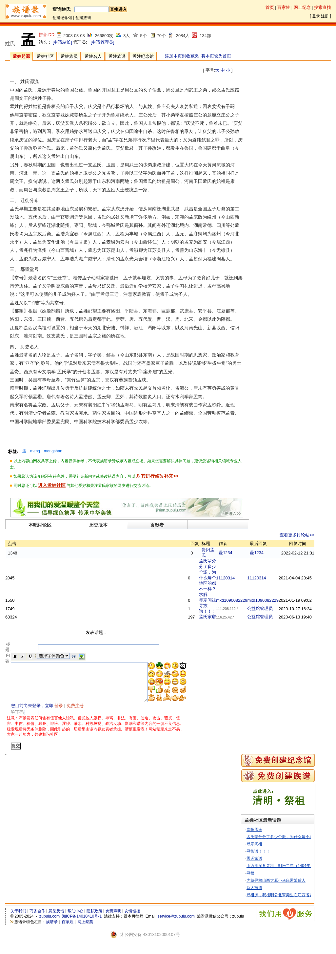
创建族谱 (83, 17)
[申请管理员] (102, 42)
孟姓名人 (93, 56)
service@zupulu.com (176, 924)
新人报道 (267, 896)
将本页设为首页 (216, 56)
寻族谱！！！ (271, 859)
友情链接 (132, 919)
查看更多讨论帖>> (313, 534)
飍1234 (241, 552)
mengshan (53, 451)
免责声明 (113, 919)
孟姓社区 (45, 56)
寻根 (263, 881)
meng (35, 451)
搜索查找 (322, 7)
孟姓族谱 (117, 56)
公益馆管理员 (276, 608)
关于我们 (18, 919)
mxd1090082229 (248, 600)
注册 (325, 16)
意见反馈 (56, 919)
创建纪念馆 (62, 17)
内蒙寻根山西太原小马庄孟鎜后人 (288, 888)
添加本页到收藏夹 (182, 56)
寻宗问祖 (223, 599)
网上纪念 (302, 7)
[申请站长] (62, 42)
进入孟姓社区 (52, 485)
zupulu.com (49, 924)
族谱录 (52, 930)
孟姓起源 (21, 56)
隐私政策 (94, 919)
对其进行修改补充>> (157, 476)
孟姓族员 (69, 56)
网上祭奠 (85, 930)
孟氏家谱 (223, 616)
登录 (316, 16)
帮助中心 (75, 919)
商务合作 (37, 919)
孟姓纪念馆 (143, 56)
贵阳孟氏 (267, 837)
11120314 (241, 577)
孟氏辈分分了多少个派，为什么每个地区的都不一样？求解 (223, 577)
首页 (270, 7)
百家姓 (283, 7)
